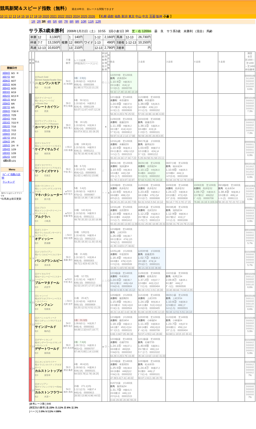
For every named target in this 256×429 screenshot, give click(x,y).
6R (60, 21)
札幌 (104, 16)
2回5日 (6, 115)
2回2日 (6, 126)
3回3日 (6, 92)
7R (66, 21)
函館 (111, 16)
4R (49, 21)
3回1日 (6, 99)
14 (18, 16)
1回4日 (6, 149)
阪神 (159, 16)
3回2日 (6, 95)
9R (77, 21)
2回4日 (6, 118)
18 (35, 16)
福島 (118, 16)
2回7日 (6, 107)
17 (31, 16)
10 (1, 16)
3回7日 (6, 76)
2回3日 (6, 122)
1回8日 (6, 134)
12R (98, 21)
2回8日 (6, 103)
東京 (131, 16)
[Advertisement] (12, 42)
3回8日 (6, 73)
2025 (84, 16)
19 (40, 16)
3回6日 (6, 80)
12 (10, 16)
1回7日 (6, 137)
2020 (46, 16)
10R (83, 21)
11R (91, 21)
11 (6, 16)
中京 (145, 16)
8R (71, 21)
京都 (152, 16)
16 (27, 16)
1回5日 (6, 145)
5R (55, 21)
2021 (53, 16)
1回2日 (6, 156)
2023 (68, 16)
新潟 (124, 16)
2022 (61, 16)
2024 (76, 16)
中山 (138, 16)
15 (23, 16)
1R (33, 21)
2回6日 (6, 111)
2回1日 (6, 130)
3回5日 (6, 84)
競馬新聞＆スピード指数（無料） (34, 8)
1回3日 (6, 153)
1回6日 (6, 141)
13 (14, 16)
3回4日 (6, 88)
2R (39, 21)
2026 (91, 16)
